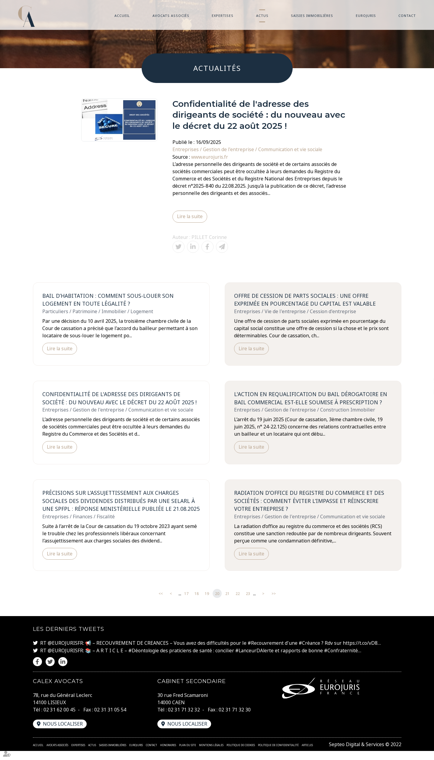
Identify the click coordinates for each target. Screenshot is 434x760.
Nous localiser (63, 733)
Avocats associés (171, 15)
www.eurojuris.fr (210, 156)
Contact (407, 15)
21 (227, 603)
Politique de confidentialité (278, 754)
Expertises (222, 15)
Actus (262, 15)
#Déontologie (143, 659)
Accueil (122, 15)
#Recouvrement (266, 652)
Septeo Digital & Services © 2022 (364, 753)
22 (238, 603)
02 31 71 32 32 (184, 718)
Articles (307, 754)
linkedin (422, 392)
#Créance (310, 652)
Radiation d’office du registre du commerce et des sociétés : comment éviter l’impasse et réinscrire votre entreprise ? (310, 501)
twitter (422, 380)
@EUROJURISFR (65, 652)
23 (248, 603)
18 (196, 603)
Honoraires (168, 754)
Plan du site (187, 754)
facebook (422, 368)
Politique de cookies (241, 754)
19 (207, 603)
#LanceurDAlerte (255, 659)
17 (186, 603)
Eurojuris (366, 15)
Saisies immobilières (312, 15)
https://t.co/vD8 (361, 652)
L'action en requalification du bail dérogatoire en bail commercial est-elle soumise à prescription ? (312, 398)
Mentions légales (211, 754)
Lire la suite (190, 216)
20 (217, 603)
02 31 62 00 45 (59, 718)
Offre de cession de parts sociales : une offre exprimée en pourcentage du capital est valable (306, 299)
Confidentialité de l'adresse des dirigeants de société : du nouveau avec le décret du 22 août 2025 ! (121, 398)
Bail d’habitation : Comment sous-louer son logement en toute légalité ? (109, 299)
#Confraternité (343, 659)
